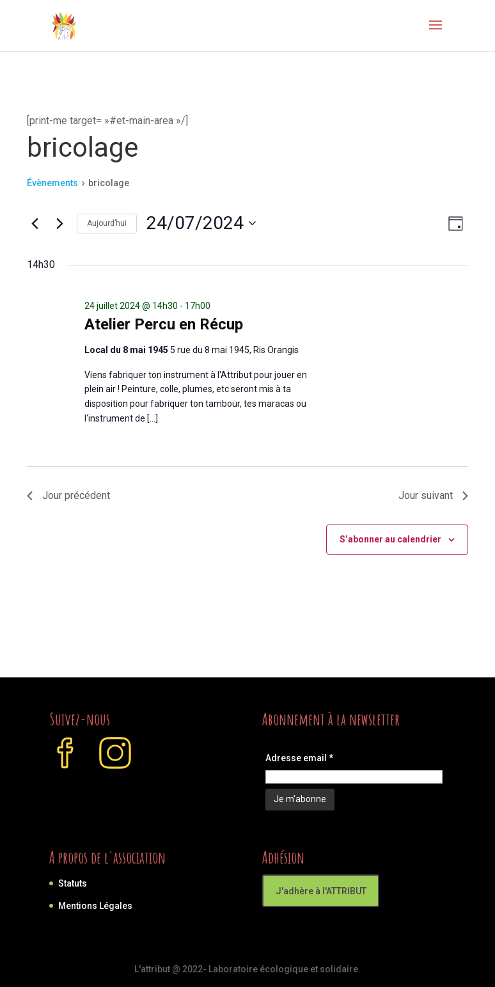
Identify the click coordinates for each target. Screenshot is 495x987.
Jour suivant (433, 495)
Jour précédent (68, 495)
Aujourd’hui (107, 223)
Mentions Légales (95, 906)
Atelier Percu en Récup (163, 324)
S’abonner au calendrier (390, 539)
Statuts (72, 883)
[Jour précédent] (34, 223)
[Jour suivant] (59, 223)
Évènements (52, 183)
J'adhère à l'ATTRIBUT (321, 891)
